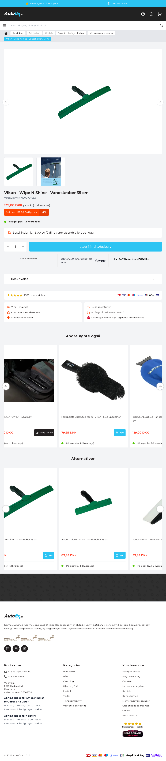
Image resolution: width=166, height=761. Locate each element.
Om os (126, 710)
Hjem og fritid (71, 686)
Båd (65, 676)
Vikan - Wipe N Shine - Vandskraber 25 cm (84, 539)
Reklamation (129, 715)
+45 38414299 (16, 676)
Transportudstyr (72, 701)
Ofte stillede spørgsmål (135, 705)
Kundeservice (130, 696)
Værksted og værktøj (75, 705)
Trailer (66, 696)
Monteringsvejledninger (136, 701)
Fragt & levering (131, 676)
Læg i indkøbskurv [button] (95, 247)
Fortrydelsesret (131, 671)
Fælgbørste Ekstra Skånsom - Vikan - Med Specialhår (91, 417)
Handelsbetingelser (133, 686)
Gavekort (127, 681)
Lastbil (67, 691)
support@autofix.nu (19, 671)
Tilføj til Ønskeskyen (28, 258)
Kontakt (127, 691)
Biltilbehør (69, 671)
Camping (68, 681)
